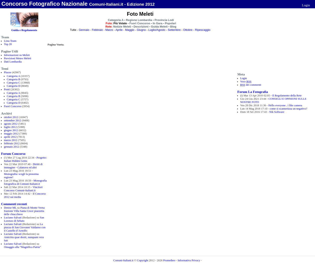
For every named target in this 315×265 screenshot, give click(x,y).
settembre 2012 (12, 120)
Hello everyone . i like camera (285, 105)
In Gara (157, 23)
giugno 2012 (11, 130)
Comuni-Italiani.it (123, 260)
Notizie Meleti (122, 26)
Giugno (141, 29)
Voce (245, 81)
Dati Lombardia (13, 61)
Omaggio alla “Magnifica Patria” (22, 247)
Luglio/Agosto (156, 29)
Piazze (7, 72)
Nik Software (276, 111)
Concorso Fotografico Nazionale (44, 4)
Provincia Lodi (164, 20)
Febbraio (97, 29)
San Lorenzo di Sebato (24, 219)
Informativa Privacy (189, 260)
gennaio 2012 (11, 146)
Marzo (109, 29)
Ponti (7, 89)
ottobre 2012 (11, 117)
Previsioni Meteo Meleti (17, 58)
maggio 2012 (11, 133)
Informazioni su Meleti (17, 55)
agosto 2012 (11, 123)
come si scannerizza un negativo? (288, 108)
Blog (173, 26)
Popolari (170, 23)
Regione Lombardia (139, 20)
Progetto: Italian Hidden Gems (25, 159)
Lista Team (10, 40)
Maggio (129, 29)
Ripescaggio (202, 29)
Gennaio (84, 29)
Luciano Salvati (13, 217)
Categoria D (13, 85)
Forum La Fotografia (252, 92)
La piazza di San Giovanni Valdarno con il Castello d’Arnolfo (25, 227)
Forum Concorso (13, 153)
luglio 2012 (10, 127)
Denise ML (10, 207)
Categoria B (13, 79)
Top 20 (8, 44)
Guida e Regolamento (24, 30)
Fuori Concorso (12, 106)
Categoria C (13, 82)
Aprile (119, 29)
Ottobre (187, 29)
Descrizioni (141, 26)
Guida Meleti (159, 26)
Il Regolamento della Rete (287, 95)
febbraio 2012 (11, 143)
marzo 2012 (10, 140)
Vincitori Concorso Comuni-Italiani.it (23, 189)
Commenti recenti (14, 204)
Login (306, 5)
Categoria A (13, 76)
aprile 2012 (10, 136)
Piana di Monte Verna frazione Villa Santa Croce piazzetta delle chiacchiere (24, 211)
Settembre (174, 29)
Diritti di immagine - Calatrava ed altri (23, 166)
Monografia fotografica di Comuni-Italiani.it (25, 182)
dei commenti (250, 84)
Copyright (143, 260)
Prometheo (169, 260)
